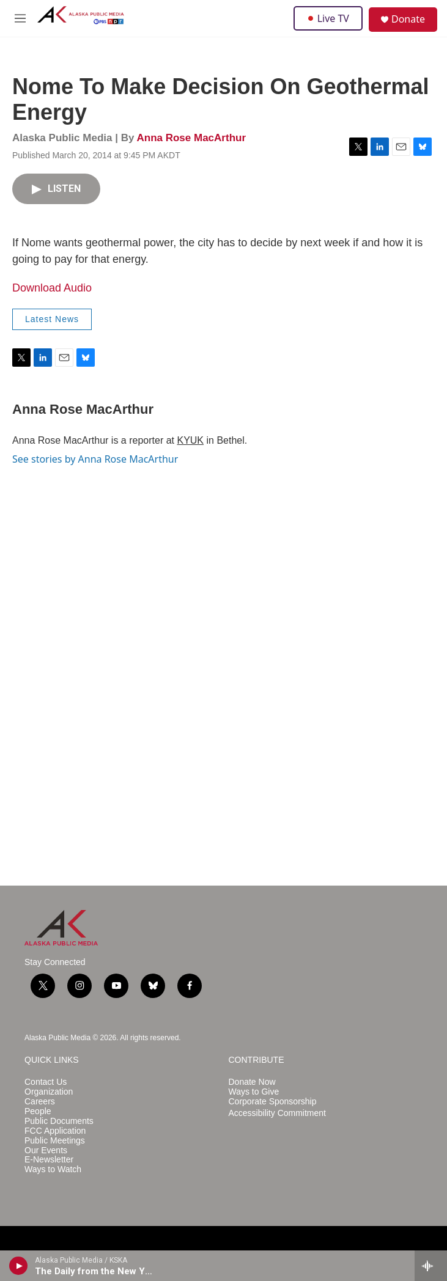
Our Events (45, 1150)
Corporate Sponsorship (273, 1101)
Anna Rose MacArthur (191, 138)
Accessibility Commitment (277, 1113)
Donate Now (252, 1082)
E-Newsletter (48, 1159)
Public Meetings (54, 1140)
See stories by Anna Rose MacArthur (95, 459)
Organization (48, 1091)
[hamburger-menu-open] (20, 18)
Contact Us (45, 1082)
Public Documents (59, 1121)
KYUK (190, 440)
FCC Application (55, 1131)
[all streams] (431, 1265)
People (37, 1111)
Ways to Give (254, 1091)
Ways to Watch (52, 1169)
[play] (18, 1266)
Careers (39, 1101)
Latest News (52, 319)
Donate (408, 18)
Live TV (328, 18)
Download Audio (52, 288)
